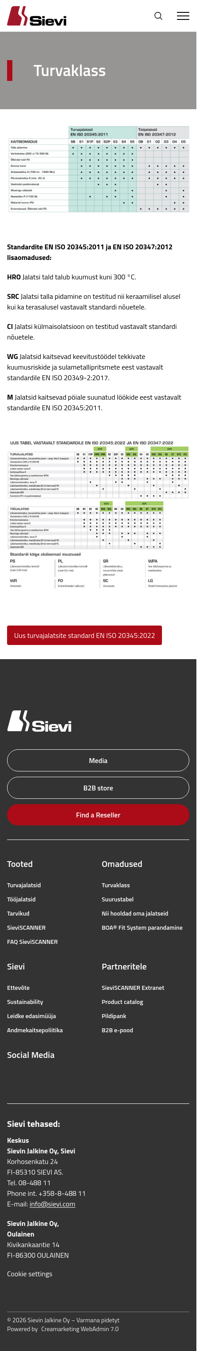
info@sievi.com (52, 1203)
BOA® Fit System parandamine (142, 927)
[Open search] (158, 16)
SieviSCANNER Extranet (133, 987)
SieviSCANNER (26, 927)
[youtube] (50, 1076)
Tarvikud (18, 913)
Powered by (63, 1328)
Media (98, 760)
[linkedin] (69, 1076)
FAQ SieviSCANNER (32, 941)
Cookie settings (30, 1273)
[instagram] (31, 1076)
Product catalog (122, 1001)
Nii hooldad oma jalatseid (135, 913)
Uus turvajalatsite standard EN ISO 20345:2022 (84, 635)
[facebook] (11, 1076)
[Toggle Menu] (183, 16)
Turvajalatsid (24, 885)
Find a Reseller (98, 814)
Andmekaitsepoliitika (35, 1030)
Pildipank (114, 1015)
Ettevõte (18, 987)
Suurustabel (118, 899)
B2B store (98, 787)
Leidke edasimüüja (31, 1015)
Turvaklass (116, 885)
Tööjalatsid (21, 899)
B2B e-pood (117, 1030)
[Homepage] (47, 15)
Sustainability (25, 1001)
